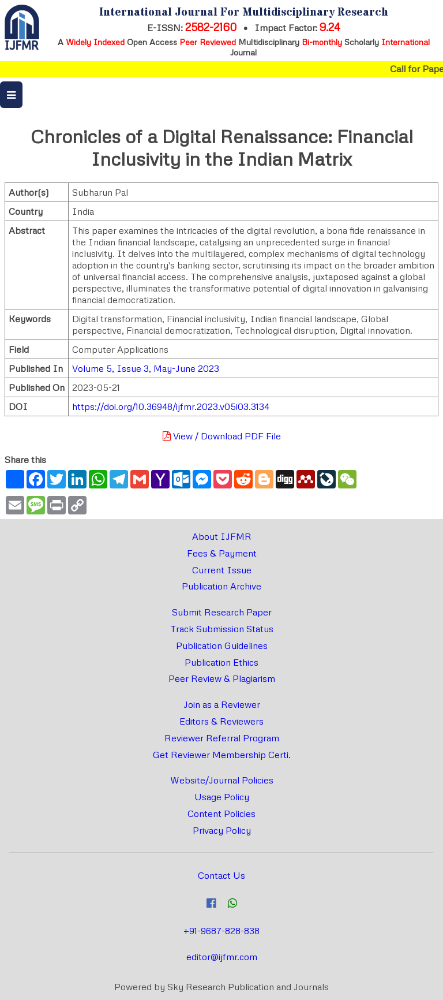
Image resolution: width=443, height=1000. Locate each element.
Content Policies (221, 813)
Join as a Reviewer (221, 704)
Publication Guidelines (222, 645)
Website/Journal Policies (221, 780)
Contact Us (221, 875)
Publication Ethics (221, 662)
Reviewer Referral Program (221, 738)
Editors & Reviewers (221, 721)
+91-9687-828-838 (221, 930)
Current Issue (221, 570)
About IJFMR (221, 536)
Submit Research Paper (222, 612)
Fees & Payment (222, 553)
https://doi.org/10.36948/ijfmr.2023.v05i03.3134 (170, 406)
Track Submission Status (221, 629)
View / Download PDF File (222, 436)
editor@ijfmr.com (221, 956)
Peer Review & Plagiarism (221, 678)
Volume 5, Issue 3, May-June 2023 (145, 368)
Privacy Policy (222, 830)
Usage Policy (221, 797)
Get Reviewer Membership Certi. (222, 754)
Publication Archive (221, 586)
